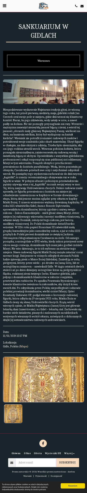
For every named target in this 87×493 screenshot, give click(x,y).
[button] (4, 6)
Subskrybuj (67, 462)
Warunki (27, 476)
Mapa (23, 346)
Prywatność (41, 476)
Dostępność (56, 476)
